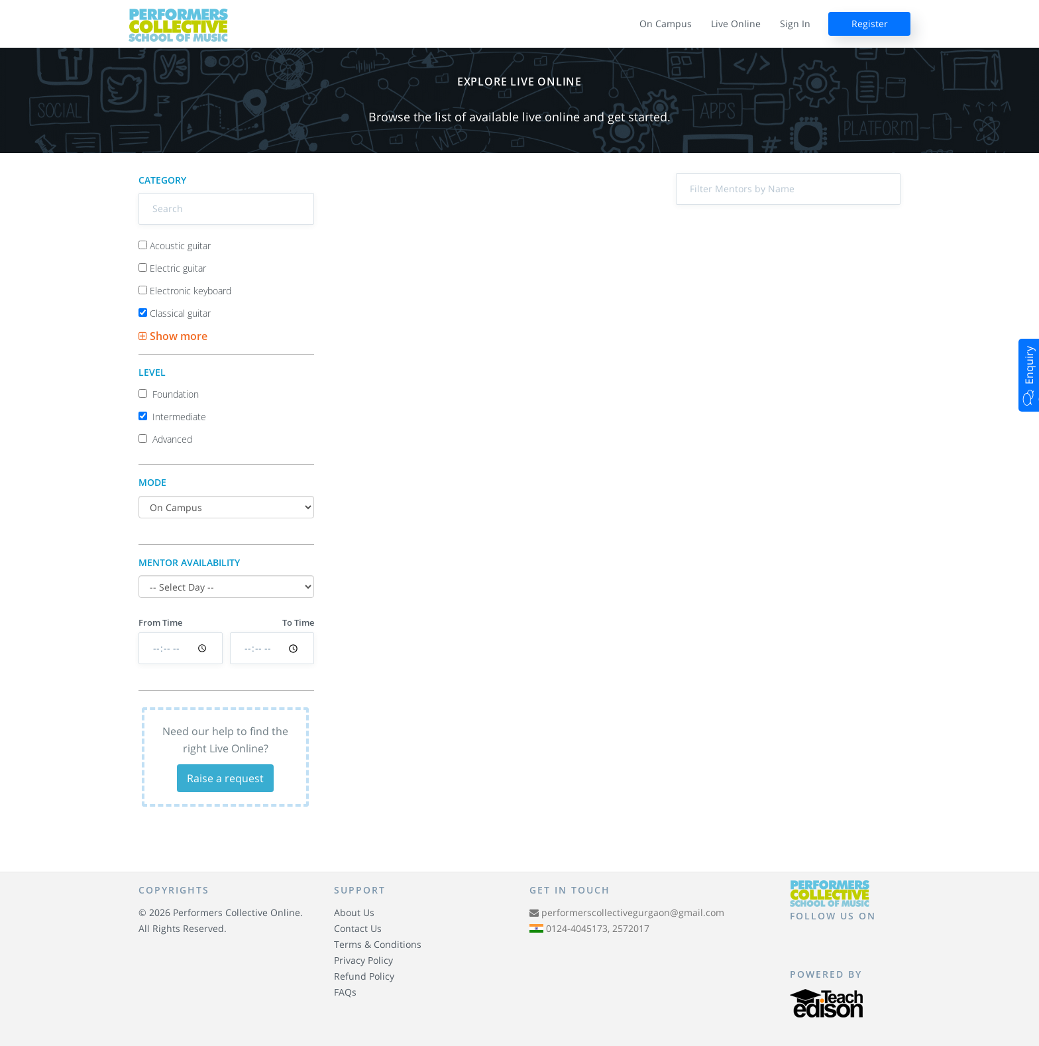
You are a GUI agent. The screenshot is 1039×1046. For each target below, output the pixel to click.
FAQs (345, 992)
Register (869, 23)
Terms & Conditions (377, 944)
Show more (172, 336)
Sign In (795, 23)
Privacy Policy (363, 960)
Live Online (736, 23)
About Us (354, 912)
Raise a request (225, 778)
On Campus (665, 23)
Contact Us (358, 928)
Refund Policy (364, 976)
